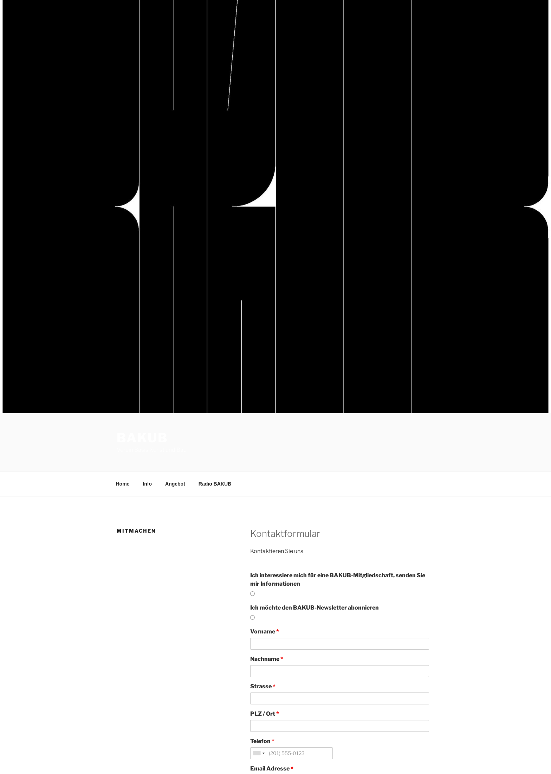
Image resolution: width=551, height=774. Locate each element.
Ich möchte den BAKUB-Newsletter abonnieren (314, 607)
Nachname (266, 659)
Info (147, 484)
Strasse (263, 686)
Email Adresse (271, 768)
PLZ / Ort (264, 713)
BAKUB (142, 437)
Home (123, 484)
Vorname (264, 631)
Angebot (175, 484)
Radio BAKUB (215, 484)
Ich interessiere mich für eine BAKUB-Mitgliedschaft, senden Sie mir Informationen (337, 579)
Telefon (262, 741)
